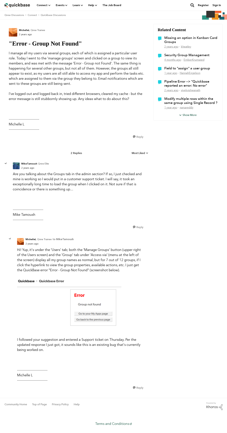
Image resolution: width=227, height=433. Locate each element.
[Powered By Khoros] (214, 406)
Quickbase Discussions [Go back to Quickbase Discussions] (53, 15)
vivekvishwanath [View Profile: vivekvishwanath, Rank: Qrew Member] (190, 90)
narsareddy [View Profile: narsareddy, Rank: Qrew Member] (186, 107)
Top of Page (39, 404)
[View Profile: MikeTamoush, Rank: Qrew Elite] (16, 165)
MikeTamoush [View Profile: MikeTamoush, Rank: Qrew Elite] (29, 163)
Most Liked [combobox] (140, 153)
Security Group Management (186, 55)
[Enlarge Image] (80, 305)
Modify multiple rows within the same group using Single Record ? (190, 101)
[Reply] (138, 136)
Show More (188, 115)
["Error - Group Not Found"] (27, 168)
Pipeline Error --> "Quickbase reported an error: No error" (186, 83)
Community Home (16, 404)
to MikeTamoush (63, 239)
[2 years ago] (171, 47)
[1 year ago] (170, 73)
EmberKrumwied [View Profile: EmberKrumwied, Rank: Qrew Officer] (194, 59)
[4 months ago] (172, 60)
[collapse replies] (6, 163)
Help (77, 404)
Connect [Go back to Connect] (32, 15)
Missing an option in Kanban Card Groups (190, 40)
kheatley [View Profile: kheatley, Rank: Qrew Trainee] (186, 46)
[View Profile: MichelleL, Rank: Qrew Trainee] (13, 32)
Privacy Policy (60, 404)
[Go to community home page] (17, 5)
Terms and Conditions (112, 424)
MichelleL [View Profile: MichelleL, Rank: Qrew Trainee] (24, 30)
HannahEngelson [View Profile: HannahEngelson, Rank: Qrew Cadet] (190, 73)
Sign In (216, 5)
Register (203, 5)
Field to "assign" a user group (187, 68)
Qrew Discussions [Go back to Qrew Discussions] (14, 15)
